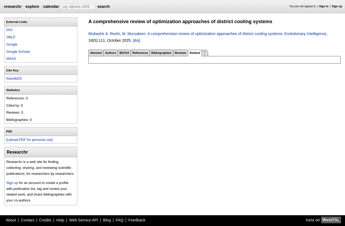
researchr (13, 6)
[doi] (136, 40)
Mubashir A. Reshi (104, 34)
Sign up (337, 6)
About (11, 220)
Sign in (324, 6)
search (103, 6)
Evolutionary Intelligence (305, 34)
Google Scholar (18, 52)
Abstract (96, 52)
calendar (51, 6)
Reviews (180, 52)
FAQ (119, 220)
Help (60, 220)
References (140, 52)
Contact (27, 220)
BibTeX (124, 52)
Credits (45, 220)
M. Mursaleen (134, 34)
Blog (107, 220)
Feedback (136, 220)
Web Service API (83, 220)
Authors (110, 52)
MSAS (11, 59)
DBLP (10, 37)
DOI (9, 30)
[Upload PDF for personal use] (29, 140)
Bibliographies (161, 52)
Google (11, 44)
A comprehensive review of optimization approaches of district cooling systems (214, 34)
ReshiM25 (14, 79)
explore (32, 6)
